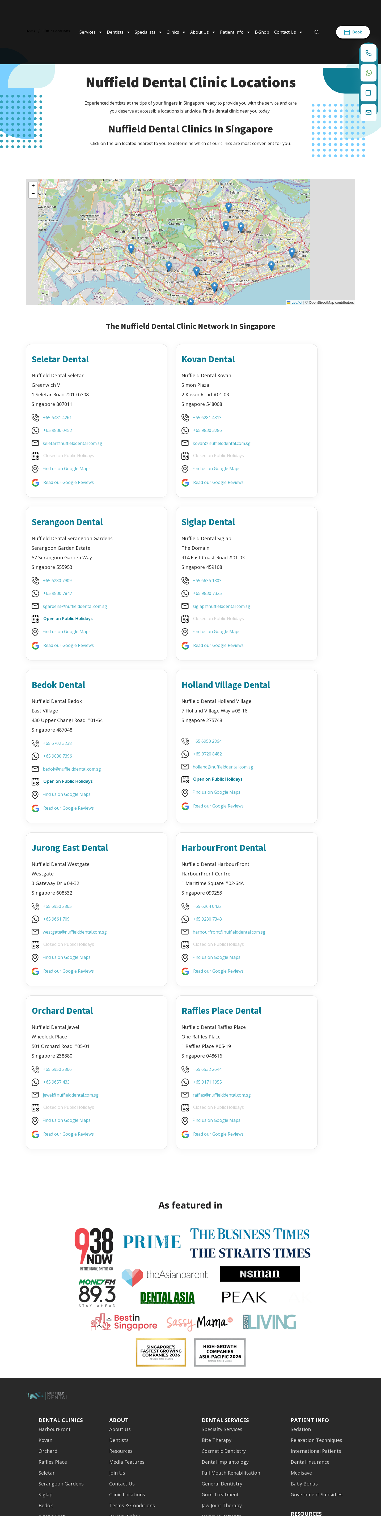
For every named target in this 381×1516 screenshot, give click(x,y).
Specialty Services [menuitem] (222, 1310)
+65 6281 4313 (171, 417)
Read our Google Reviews (70, 481)
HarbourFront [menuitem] (55, 1310)
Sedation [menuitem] (301, 1310)
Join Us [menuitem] (117, 1354)
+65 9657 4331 (283, 764)
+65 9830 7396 (171, 595)
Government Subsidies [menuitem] (316, 1376)
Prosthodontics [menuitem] (219, 1441)
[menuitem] (306, 1391)
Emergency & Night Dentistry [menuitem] (142, 1408)
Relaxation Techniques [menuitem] (316, 1321)
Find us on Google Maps (68, 468)
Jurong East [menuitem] (52, 1398)
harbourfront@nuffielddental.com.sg (192, 789)
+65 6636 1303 (58, 582)
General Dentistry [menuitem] (222, 1365)
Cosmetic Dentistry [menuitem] (224, 1332)
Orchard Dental (293, 692)
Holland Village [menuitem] (56, 1408)
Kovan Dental (176, 357)
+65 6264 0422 (171, 764)
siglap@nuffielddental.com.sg (73, 608)
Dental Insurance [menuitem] (310, 1343)
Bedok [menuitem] (46, 1387)
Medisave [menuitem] (301, 1354)
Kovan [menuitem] (45, 1321)
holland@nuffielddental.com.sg (299, 611)
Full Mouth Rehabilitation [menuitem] (231, 1354)
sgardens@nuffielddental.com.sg (301, 442)
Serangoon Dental (299, 357)
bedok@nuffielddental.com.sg (185, 608)
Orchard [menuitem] (48, 1332)
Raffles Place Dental (62, 877)
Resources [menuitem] (121, 1332)
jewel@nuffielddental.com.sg (297, 777)
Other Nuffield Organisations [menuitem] (142, 1419)
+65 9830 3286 (171, 429)
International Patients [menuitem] (316, 1332)
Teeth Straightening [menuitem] (225, 1463)
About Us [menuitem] (120, 1310)
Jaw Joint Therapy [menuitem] (222, 1387)
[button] (228, 207)
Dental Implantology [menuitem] (225, 1343)
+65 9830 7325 (59, 595)
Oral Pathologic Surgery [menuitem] (229, 1419)
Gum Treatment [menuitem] (220, 1376)
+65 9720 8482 (283, 598)
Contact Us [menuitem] (122, 1365)
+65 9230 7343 (171, 776)
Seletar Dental (66, 357)
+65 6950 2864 (283, 586)
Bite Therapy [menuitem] (216, 1321)
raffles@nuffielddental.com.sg (73, 968)
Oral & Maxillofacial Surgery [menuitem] (233, 1408)
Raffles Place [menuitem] (53, 1343)
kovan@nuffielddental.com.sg (185, 442)
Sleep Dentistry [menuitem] (219, 1452)
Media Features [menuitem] (127, 1343)
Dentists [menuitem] (119, 1321)
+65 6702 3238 (171, 582)
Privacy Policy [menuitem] (124, 1398)
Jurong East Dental (77, 692)
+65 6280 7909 (283, 417)
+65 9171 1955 (59, 955)
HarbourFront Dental (177, 698)
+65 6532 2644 (58, 942)
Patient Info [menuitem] (310, 1296)
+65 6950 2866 (283, 751)
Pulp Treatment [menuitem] (220, 1430)
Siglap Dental (64, 523)
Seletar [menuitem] (47, 1354)
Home (31, 31)
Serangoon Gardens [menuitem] (61, 1365)
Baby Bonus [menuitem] (304, 1365)
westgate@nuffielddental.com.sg (76, 777)
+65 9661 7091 (59, 764)
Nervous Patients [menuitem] (221, 1398)
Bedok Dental (176, 523)
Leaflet (294, 302)
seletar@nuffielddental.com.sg (74, 442)
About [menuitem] (119, 1296)
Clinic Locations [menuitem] (127, 1376)
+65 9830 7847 (283, 429)
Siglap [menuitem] (46, 1376)
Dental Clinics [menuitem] (61, 1296)
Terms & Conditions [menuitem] (132, 1387)
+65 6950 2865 (58, 751)
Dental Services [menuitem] (225, 1296)
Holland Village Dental (293, 530)
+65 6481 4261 (58, 417)
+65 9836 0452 (59, 429)
